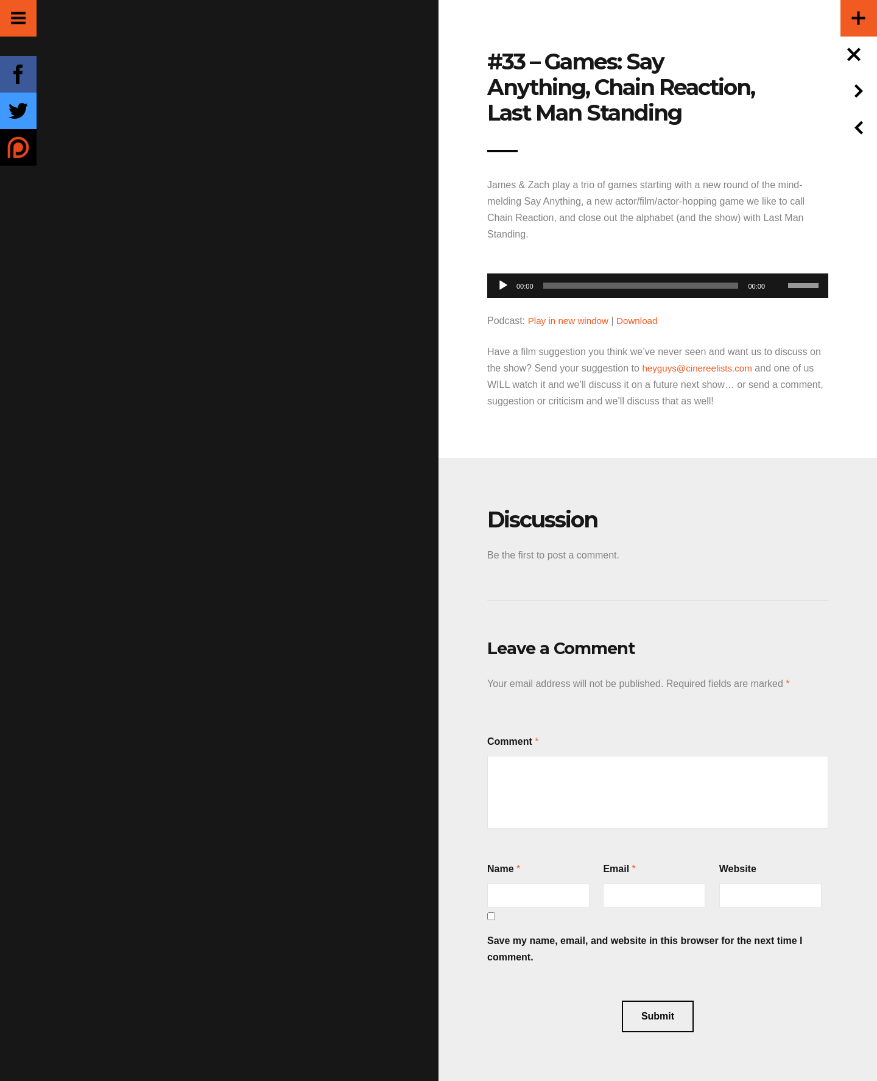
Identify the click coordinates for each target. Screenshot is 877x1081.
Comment (509, 741)
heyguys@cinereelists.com (700, 368)
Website (737, 869)
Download (642, 320)
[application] (657, 282)
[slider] (641, 286)
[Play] (503, 286)
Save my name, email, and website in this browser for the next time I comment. (645, 948)
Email (616, 869)
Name (500, 869)
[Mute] (778, 267)
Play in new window (570, 320)
